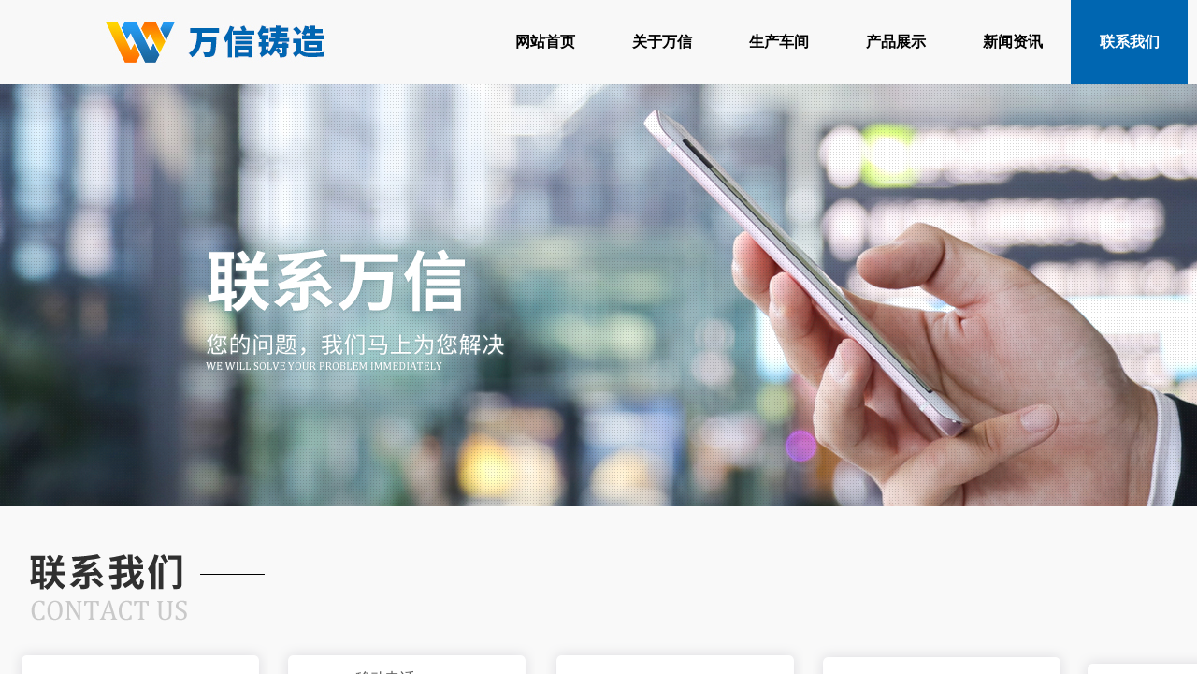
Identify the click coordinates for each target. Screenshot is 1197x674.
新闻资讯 (1013, 42)
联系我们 (1130, 42)
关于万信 (662, 42)
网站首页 (545, 42)
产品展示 (896, 42)
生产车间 (779, 42)
